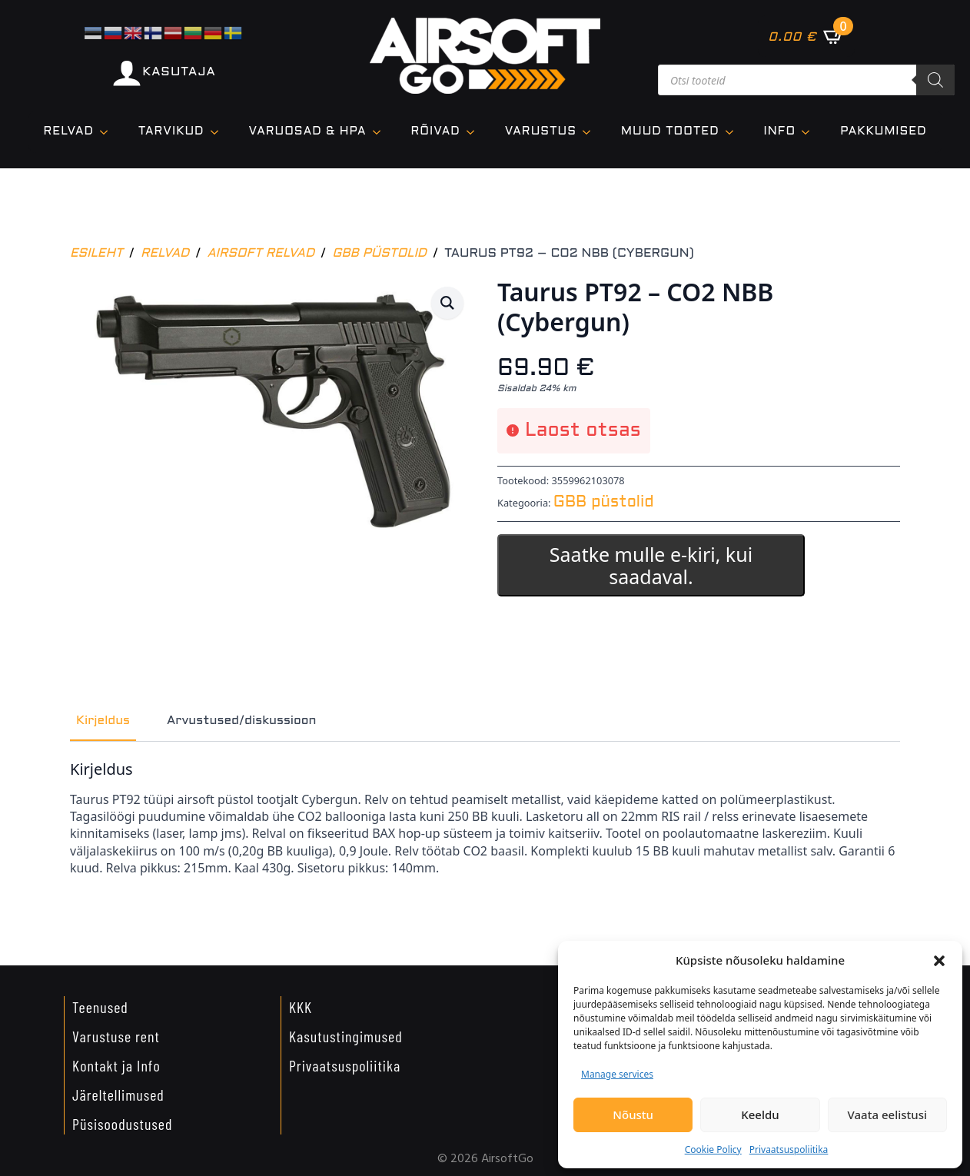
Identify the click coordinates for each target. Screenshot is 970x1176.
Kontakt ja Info (116, 1065)
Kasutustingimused (346, 1036)
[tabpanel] (485, 824)
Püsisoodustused (122, 1124)
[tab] (103, 721)
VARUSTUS (540, 131)
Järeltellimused (118, 1094)
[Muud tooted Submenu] (734, 132)
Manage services (617, 1074)
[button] (939, 960)
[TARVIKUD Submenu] (219, 132)
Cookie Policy (713, 1149)
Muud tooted (670, 131)
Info (780, 131)
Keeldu (760, 1114)
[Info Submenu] (810, 132)
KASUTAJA (178, 72)
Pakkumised (883, 131)
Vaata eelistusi (887, 1114)
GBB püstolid (379, 253)
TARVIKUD (171, 131)
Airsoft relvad (260, 253)
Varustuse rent (116, 1036)
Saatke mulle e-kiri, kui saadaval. (651, 565)
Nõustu (633, 1114)
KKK (300, 1007)
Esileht (96, 253)
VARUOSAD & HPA (308, 131)
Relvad (69, 131)
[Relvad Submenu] (108, 132)
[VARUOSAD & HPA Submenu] (381, 132)
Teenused (100, 1007)
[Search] (935, 80)
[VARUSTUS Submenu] (591, 132)
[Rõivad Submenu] (475, 132)
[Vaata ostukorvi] (806, 36)
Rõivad (435, 131)
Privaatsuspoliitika (789, 1149)
